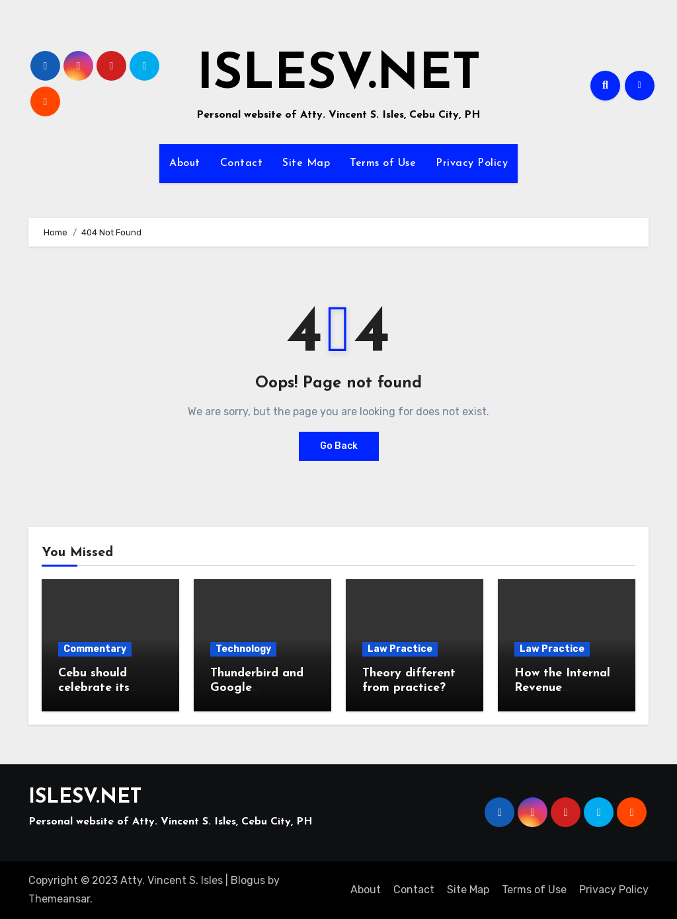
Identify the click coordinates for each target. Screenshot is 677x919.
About (184, 163)
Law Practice (400, 649)
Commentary (94, 649)
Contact (241, 163)
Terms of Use (383, 163)
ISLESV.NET (339, 75)
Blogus (248, 880)
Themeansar (59, 899)
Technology (243, 649)
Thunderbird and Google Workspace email (258, 687)
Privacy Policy (472, 163)
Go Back (339, 446)
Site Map (306, 163)
